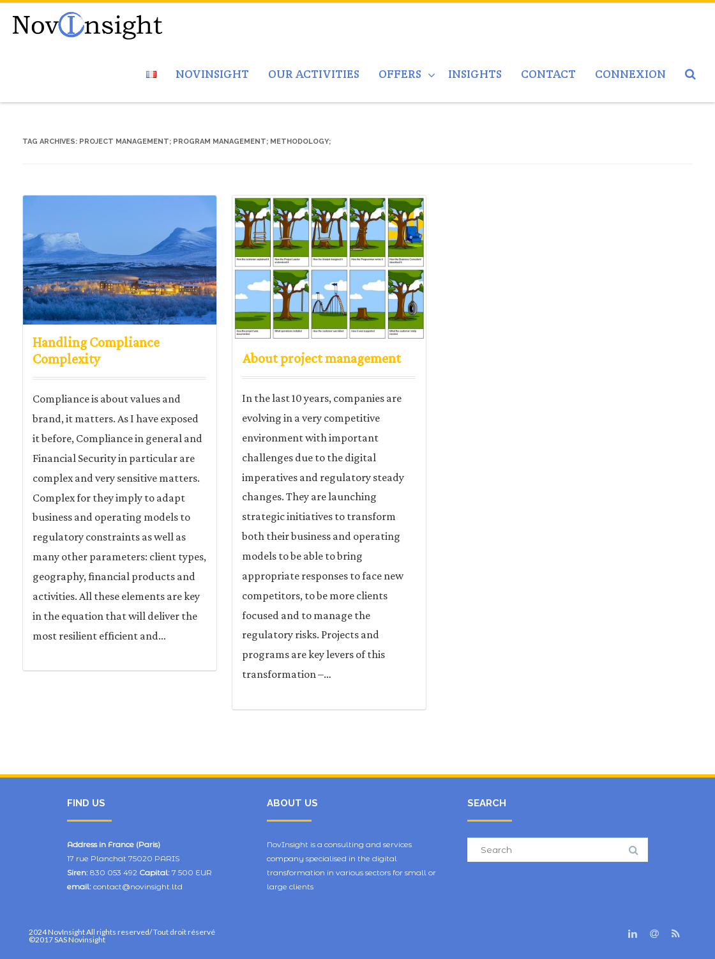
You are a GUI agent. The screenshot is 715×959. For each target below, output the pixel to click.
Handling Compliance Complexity (96, 350)
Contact (548, 73)
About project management (321, 358)
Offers (400, 73)
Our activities (313, 73)
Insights (475, 73)
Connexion (630, 73)
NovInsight (212, 73)
